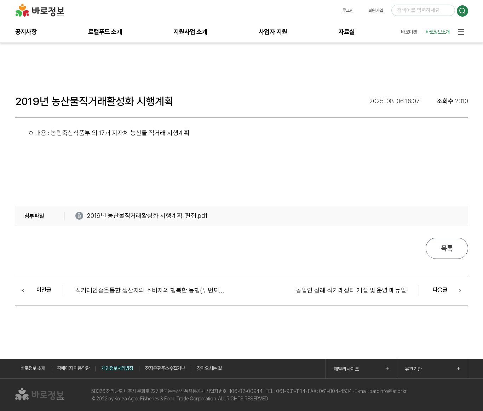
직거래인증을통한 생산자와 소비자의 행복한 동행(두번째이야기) (156, 290)
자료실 (346, 31)
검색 (462, 11)
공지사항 (26, 31)
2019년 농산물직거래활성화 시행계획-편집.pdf (147, 215)
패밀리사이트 (346, 369)
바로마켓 (409, 32)
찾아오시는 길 (209, 368)
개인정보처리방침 (117, 368)
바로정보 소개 (33, 368)
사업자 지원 (273, 31)
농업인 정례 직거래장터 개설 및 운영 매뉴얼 (351, 290)
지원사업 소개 (190, 31)
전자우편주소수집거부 (165, 368)
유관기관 (413, 369)
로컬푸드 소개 (105, 31)
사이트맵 (461, 31)
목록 (447, 248)
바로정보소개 (438, 32)
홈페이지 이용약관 (73, 368)
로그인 (347, 10)
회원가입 (375, 10)
